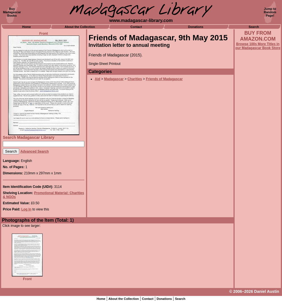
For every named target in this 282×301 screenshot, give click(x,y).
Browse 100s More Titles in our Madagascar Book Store (257, 46)
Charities (134, 79)
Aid (97, 79)
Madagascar (114, 79)
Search (254, 26)
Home (26, 26)
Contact (136, 26)
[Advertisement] (257, 202)
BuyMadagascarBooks (12, 12)
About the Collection (80, 26)
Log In (26, 209)
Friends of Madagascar (164, 79)
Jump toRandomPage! (270, 12)
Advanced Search (34, 151)
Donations (195, 26)
